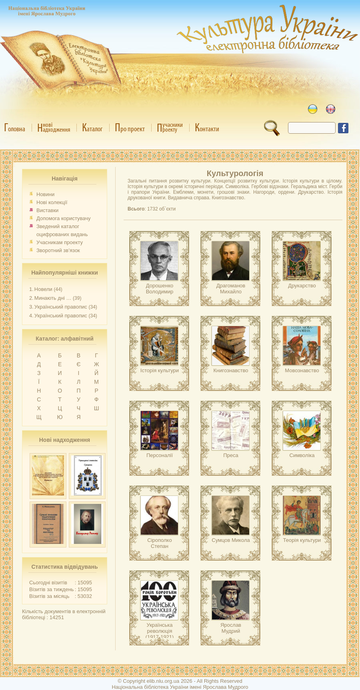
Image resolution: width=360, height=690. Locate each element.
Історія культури (159, 370)
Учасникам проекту (59, 242)
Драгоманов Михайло (230, 289)
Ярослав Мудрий (230, 628)
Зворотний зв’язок (58, 250)
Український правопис (60, 307)
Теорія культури (302, 540)
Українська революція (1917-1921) (160, 631)
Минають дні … (53, 298)
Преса (230, 455)
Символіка (302, 455)
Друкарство (302, 286)
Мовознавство (302, 370)
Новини (45, 194)
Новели (43, 289)
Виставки (47, 210)
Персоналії (159, 455)
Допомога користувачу (63, 218)
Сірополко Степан (159, 543)
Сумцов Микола (231, 540)
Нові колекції (51, 202)
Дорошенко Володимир (160, 289)
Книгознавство (230, 370)
